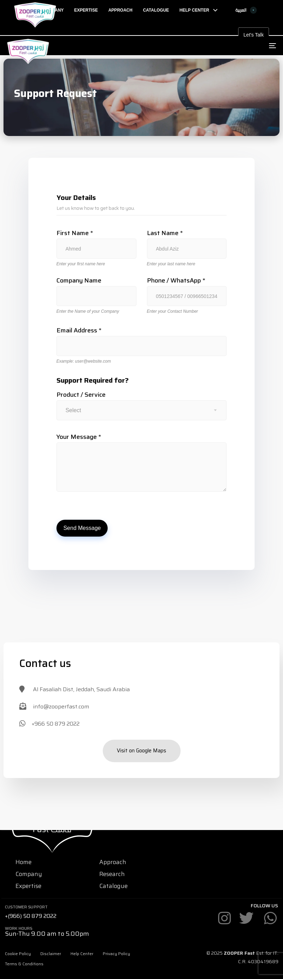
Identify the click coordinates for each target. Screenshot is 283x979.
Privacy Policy (116, 953)
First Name (74, 233)
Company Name (78, 280)
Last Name (165, 233)
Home (23, 862)
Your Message (78, 437)
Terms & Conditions (24, 963)
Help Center (81, 953)
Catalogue (113, 885)
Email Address (78, 330)
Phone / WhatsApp (176, 280)
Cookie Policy (18, 953)
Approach (112, 862)
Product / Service (81, 394)
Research (112, 873)
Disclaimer (50, 953)
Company (28, 873)
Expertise (28, 885)
